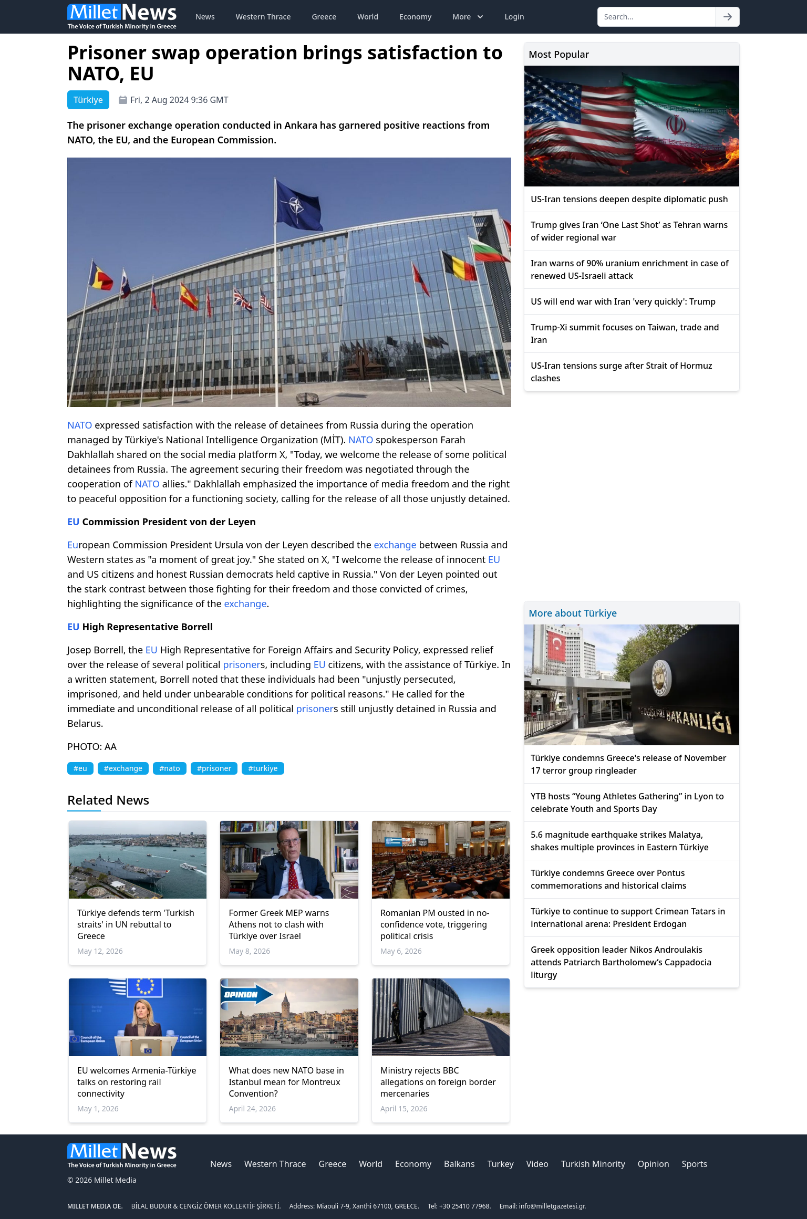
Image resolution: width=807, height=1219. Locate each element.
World (367, 17)
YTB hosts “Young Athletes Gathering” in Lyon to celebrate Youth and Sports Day (627, 802)
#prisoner (214, 768)
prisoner (241, 664)
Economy (415, 17)
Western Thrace (263, 17)
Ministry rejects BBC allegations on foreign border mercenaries (438, 1082)
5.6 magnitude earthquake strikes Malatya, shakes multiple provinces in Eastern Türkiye (620, 841)
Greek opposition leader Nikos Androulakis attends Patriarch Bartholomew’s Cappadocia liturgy (621, 962)
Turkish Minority (593, 1164)
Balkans (459, 1164)
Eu (72, 544)
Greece (324, 17)
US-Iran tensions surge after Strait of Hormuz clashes (621, 372)
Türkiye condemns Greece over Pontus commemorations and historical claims (608, 879)
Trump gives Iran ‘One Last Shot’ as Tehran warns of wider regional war (629, 231)
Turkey (501, 1164)
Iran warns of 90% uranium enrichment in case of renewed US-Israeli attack (629, 269)
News (205, 17)
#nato (169, 768)
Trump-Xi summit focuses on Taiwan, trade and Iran (625, 333)
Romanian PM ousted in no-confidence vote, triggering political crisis (435, 924)
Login (514, 17)
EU (73, 521)
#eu (80, 768)
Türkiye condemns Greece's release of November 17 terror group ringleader (628, 764)
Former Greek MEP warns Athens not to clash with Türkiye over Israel (279, 924)
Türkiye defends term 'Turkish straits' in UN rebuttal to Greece (135, 924)
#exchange (123, 768)
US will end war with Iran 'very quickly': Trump (623, 301)
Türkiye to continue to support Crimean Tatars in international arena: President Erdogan (628, 917)
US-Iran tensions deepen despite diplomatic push (629, 199)
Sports (694, 1164)
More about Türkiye (573, 613)
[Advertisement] (632, 494)
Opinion (653, 1164)
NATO (79, 425)
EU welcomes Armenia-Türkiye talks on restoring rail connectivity (136, 1082)
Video (537, 1164)
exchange (395, 544)
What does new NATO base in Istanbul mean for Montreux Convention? (286, 1082)
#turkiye (262, 768)
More (468, 17)
